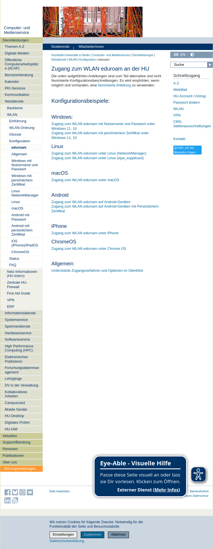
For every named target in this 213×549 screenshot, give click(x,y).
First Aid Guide (18, 293)
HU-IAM (11, 429)
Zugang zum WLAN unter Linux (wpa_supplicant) (97, 158)
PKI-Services (15, 88)
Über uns (9, 462)
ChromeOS (20, 252)
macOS (17, 208)
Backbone (15, 108)
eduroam (18, 147)
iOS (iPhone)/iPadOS (24, 243)
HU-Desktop (14, 416)
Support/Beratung (16, 442)
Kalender (12, 81)
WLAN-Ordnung (21, 128)
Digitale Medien (17, 53)
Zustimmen (92, 534)
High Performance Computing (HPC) (19, 348)
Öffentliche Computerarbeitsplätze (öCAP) (22, 64)
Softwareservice (17, 339)
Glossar (15, 134)
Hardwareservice (18, 333)
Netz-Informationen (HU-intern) (22, 273)
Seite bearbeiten (59, 491)
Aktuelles (9, 436)
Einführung (17, 121)
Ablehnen (118, 534)
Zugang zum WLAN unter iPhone (84, 233)
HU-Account (182, 96)
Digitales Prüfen (17, 422)
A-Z (176, 83)
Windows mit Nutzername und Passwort (24, 165)
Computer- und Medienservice (17, 30)
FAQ (12, 265)
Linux (15, 202)
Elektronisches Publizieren (16, 359)
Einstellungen (63, 534)
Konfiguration (19, 141)
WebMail (180, 90)
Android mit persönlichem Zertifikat (21, 230)
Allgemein (19, 154)
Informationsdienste (20, 313)
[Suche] (191, 65)
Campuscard (15, 403)
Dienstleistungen (15, 40)
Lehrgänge (13, 378)
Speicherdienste (17, 326)
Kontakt (179, 139)
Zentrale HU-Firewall (17, 284)
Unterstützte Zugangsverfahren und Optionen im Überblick (97, 270)
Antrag (200, 96)
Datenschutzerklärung (67, 541)
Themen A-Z (14, 46)
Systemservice (16, 320)
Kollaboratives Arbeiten (16, 394)
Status (14, 258)
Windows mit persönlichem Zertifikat (21, 180)
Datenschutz (201, 495)
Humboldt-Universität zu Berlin (70, 55)
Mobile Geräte (16, 409)
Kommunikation (17, 95)
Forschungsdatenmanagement (22, 370)
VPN (10, 300)
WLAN (12, 115)
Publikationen (13, 455)
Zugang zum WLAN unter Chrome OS (88, 248)
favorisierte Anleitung (114, 85)
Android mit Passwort (20, 217)
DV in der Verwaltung (21, 385)
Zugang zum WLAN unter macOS (85, 180)
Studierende (60, 47)
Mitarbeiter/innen (91, 47)
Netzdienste (14, 101)
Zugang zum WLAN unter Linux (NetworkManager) (98, 153)
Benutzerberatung (19, 75)
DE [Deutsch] (176, 55)
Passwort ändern (186, 102)
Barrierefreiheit (199, 491)
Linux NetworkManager (24, 193)
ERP (10, 307)
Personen (10, 449)
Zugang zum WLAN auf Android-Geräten (90, 202)
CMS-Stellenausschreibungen (192, 123)
